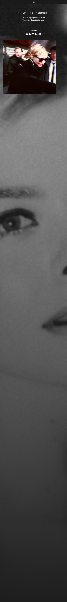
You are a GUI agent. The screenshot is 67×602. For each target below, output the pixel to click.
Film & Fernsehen (33, 12)
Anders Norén (37, 593)
